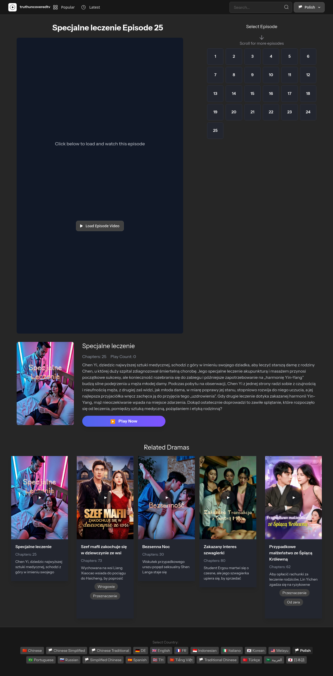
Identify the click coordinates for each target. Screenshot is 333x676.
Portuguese (41, 659)
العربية (274, 659)
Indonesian (204, 650)
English (161, 650)
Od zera (293, 602)
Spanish (137, 659)
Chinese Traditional (110, 650)
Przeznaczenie (105, 596)
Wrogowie (106, 586)
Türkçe (251, 659)
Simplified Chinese (103, 659)
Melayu (279, 650)
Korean (255, 650)
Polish (302, 650)
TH (158, 659)
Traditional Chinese (217, 659)
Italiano (232, 650)
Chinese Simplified (66, 650)
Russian (69, 659)
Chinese (32, 650)
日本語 (296, 659)
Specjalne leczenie (108, 346)
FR (181, 650)
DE (140, 650)
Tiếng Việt (181, 659)
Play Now (123, 421)
